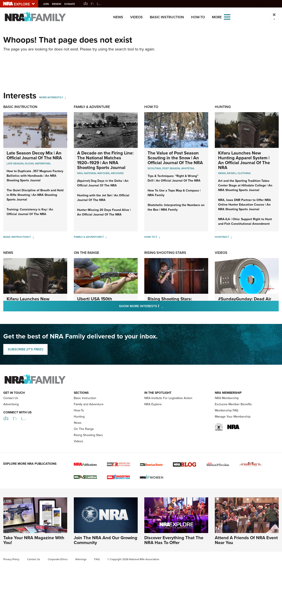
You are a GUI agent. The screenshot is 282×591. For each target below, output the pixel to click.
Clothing (244, 173)
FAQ (97, 559)
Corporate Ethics (58, 559)
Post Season (171, 168)
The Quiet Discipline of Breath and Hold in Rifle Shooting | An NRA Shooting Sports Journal (35, 195)
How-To (198, 17)
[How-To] (158, 237)
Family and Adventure (89, 404)
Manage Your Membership (232, 416)
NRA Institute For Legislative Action (168, 398)
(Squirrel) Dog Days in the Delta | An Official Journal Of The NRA (102, 183)
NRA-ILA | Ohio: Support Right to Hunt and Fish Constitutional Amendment (245, 221)
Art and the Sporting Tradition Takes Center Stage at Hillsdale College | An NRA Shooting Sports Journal (245, 185)
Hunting (223, 106)
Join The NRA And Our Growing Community (105, 540)
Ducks (29, 163)
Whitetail (188, 168)
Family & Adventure (92, 106)
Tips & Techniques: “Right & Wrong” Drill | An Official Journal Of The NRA (174, 178)
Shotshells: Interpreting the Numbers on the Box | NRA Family (176, 207)
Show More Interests (165, 306)
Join (47, 4)
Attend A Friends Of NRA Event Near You (246, 540)
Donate (71, 4)
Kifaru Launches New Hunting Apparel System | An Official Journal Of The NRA (244, 160)
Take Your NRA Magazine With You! (33, 540)
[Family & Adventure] (104, 237)
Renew (58, 4)
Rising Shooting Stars (165, 252)
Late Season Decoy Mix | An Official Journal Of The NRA (34, 155)
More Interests (50, 97)
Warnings (81, 559)
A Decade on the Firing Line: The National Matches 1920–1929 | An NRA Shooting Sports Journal (105, 160)
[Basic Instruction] (32, 237)
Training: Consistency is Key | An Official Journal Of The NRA (30, 211)
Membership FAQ (226, 410)
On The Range (86, 252)
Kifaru (231, 173)
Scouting (154, 168)
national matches (96, 173)
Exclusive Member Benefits (233, 404)
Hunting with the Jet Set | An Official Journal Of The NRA (103, 197)
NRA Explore (153, 404)
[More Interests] (64, 97)
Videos (136, 17)
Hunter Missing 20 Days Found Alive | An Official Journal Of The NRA (104, 212)
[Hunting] (230, 237)
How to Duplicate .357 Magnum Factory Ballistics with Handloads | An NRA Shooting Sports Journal (35, 176)
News (118, 17)
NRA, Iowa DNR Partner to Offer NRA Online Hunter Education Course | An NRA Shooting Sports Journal (244, 205)
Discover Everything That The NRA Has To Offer (173, 540)
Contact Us (10, 398)
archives (117, 173)
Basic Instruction (167, 17)
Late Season (15, 163)
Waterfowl (43, 163)
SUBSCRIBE (25, 349)
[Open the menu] (227, 17)
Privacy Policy (11, 559)
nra (80, 173)
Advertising (11, 404)
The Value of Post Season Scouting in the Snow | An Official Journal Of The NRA (175, 158)
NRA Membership (227, 398)
